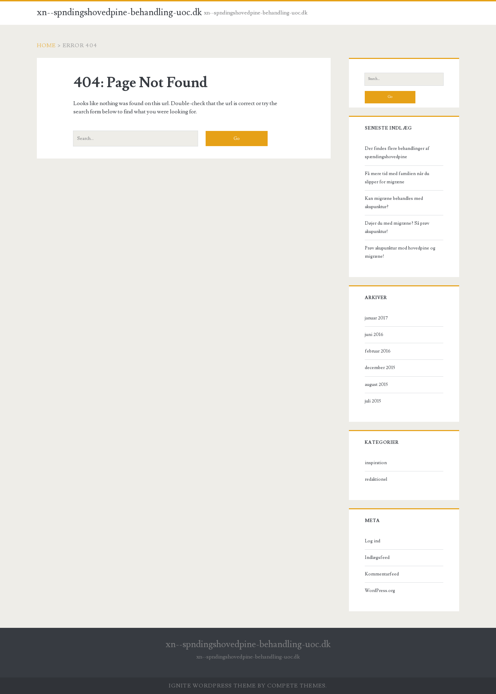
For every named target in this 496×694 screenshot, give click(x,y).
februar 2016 (378, 351)
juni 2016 (374, 334)
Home (46, 45)
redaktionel (376, 479)
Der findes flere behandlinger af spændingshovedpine (397, 153)
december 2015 (380, 367)
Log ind (372, 541)
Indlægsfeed (377, 557)
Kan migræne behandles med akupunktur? (394, 203)
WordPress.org (380, 590)
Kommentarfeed (382, 574)
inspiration (376, 463)
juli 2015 (373, 401)
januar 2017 (376, 318)
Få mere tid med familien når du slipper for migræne (397, 178)
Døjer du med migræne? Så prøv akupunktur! (397, 227)
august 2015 (376, 384)
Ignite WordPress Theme (212, 685)
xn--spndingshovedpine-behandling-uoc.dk (119, 12)
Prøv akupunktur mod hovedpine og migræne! (400, 252)
